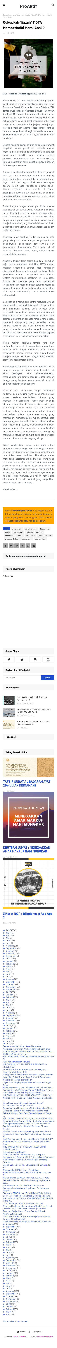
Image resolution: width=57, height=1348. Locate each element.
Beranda (6, 15)
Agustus (10, 945)
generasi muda (30, 529)
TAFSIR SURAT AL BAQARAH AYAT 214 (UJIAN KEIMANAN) (33, 723)
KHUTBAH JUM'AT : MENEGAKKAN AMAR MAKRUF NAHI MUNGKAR (26, 849)
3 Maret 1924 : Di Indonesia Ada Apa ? (27, 915)
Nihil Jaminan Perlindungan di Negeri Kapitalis (24, 1154)
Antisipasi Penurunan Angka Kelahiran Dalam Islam (26, 1048)
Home (21, 1331)
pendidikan (30, 535)
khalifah (29, 532)
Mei (8, 938)
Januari (10, 961)
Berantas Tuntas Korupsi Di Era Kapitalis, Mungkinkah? (28, 1121)
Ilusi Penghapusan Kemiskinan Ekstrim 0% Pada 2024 (28, 1139)
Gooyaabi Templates (45, 1336)
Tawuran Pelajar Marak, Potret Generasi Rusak (24, 1211)
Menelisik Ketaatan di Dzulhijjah (17, 1079)
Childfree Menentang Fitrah (15, 1054)
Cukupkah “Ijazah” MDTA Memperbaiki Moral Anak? (26, 1110)
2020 (8, 930)
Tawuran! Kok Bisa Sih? (14, 1219)
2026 (8, 1304)
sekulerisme (26, 539)
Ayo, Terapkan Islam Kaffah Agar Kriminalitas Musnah (28, 1118)
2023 (8, 1025)
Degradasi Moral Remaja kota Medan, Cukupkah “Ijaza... (28, 1108)
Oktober (10, 951)
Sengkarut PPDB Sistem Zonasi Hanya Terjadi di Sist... (28, 1193)
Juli (8, 943)
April (8, 935)
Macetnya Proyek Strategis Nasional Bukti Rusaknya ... (28, 1221)
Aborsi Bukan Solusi (12, 1213)
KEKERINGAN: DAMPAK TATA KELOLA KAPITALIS (26, 1177)
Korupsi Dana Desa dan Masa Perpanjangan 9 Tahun (27, 1131)
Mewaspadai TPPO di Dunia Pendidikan (21, 1170)
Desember (11, 956)
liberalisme (9, 535)
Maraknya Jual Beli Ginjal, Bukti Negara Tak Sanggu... (27, 1216)
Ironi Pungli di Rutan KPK (14, 1072)
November (11, 953)
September (11, 948)
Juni (8, 940)
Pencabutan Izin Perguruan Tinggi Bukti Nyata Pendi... (28, 1090)
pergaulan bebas (11, 539)
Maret (9, 932)
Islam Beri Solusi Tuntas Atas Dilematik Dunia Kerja (26, 1077)
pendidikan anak (45, 535)
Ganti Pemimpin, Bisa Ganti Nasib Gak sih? (23, 1203)
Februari (10, 963)
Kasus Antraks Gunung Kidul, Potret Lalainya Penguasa (28, 1157)
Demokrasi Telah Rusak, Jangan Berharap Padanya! (26, 1195)
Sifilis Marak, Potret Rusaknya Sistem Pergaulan (25, 1069)
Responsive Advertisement (15, 1321)
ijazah (7, 532)
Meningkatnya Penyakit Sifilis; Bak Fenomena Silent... (27, 1123)
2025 (8, 1270)
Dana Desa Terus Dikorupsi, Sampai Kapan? (23, 1103)
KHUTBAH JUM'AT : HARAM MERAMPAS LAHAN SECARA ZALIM (34, 711)
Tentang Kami (35, 1331)
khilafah (39, 532)
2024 (8, 1237)
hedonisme (44, 529)
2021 (8, 958)
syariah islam (16, 15)
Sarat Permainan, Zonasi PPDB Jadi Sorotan (23, 1185)
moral (20, 535)
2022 (8, 992)
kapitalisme (18, 532)
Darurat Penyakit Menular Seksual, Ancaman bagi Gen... (28, 1051)
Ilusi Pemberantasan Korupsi (16, 1061)
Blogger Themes (18, 1336)
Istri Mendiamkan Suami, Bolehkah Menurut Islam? (32, 698)
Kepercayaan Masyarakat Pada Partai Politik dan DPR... (28, 1087)
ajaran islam (16, 529)
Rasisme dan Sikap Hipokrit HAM (18, 1105)
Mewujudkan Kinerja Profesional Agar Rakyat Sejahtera (28, 1074)
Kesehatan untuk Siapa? (14, 1152)
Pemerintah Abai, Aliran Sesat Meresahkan (22, 1046)
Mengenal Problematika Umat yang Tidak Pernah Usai (27, 1206)
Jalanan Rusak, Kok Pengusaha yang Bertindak (24, 1208)
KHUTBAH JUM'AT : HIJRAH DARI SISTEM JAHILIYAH (27, 1095)
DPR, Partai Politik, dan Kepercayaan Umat (22, 1092)
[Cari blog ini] (22, 677)
